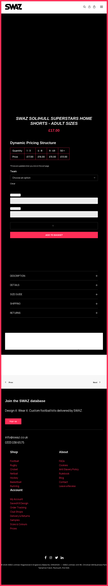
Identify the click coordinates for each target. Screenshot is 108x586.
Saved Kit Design (19, 503)
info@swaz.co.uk (16, 437)
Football (14, 461)
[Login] (88, 6)
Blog (61, 477)
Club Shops (16, 511)
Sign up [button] (13, 421)
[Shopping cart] (92, 6)
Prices (13, 528)
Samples (15, 520)
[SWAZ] (13, 7)
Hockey (14, 477)
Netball (14, 473)
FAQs (62, 461)
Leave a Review (67, 486)
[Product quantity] (54, 225)
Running (14, 486)
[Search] (83, 6)
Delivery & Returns (20, 516)
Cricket (14, 469)
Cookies (63, 465)
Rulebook (64, 473)
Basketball (15, 482)
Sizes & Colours (18, 524)
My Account (16, 499)
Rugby (13, 465)
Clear (12, 183)
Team (13, 171)
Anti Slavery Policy (69, 469)
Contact (63, 482)
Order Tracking (18, 507)
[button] (101, 7)
